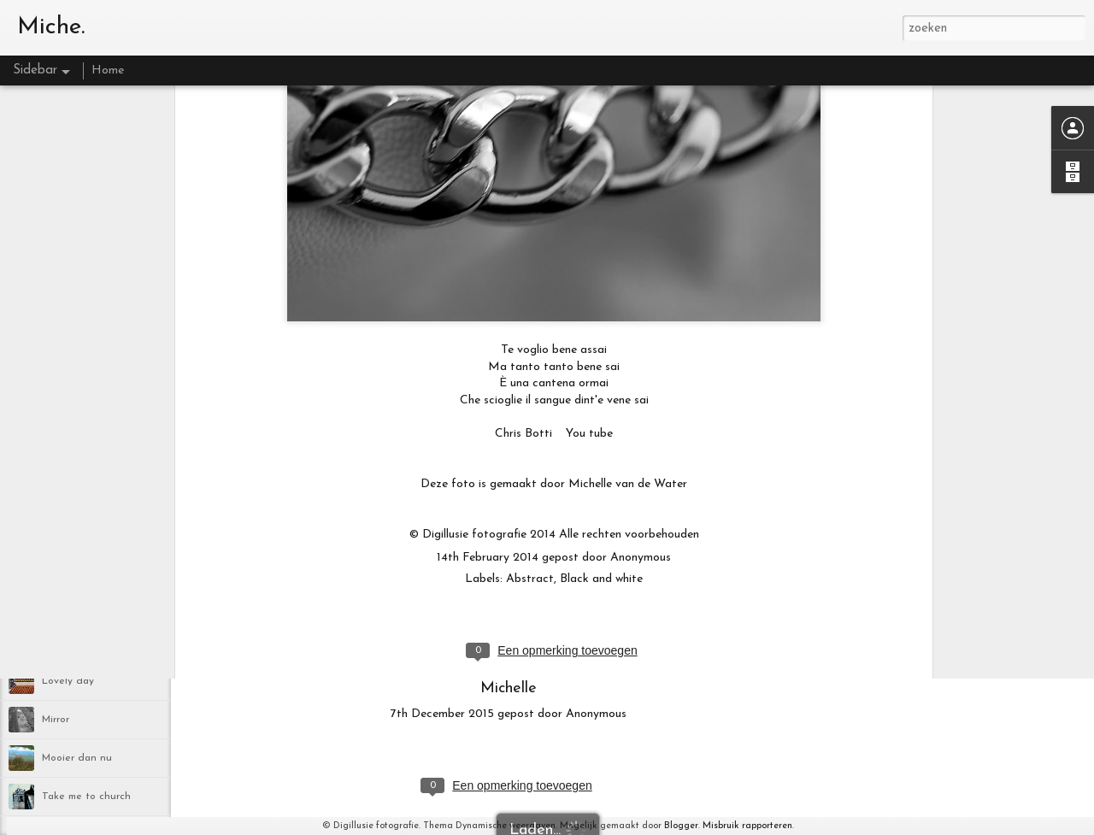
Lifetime (61, 566)
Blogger (681, 826)
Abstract (530, 299)
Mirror (55, 719)
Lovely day (68, 681)
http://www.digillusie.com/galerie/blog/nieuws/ (509, 650)
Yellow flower (73, 527)
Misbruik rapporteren (747, 826)
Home (107, 70)
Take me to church (86, 796)
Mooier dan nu (77, 758)
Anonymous (640, 278)
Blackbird (63, 604)
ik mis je (60, 643)
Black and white (601, 299)
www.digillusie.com (509, 585)
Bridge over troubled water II (111, 489)
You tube (589, 154)
